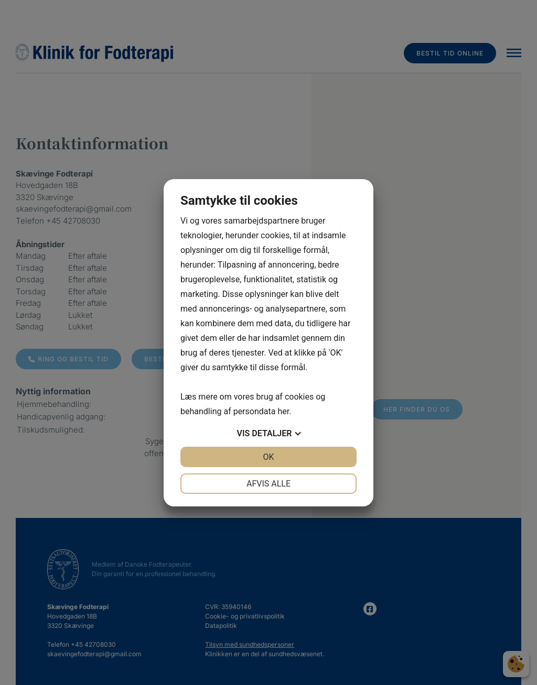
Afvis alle (268, 484)
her (283, 411)
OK (268, 457)
